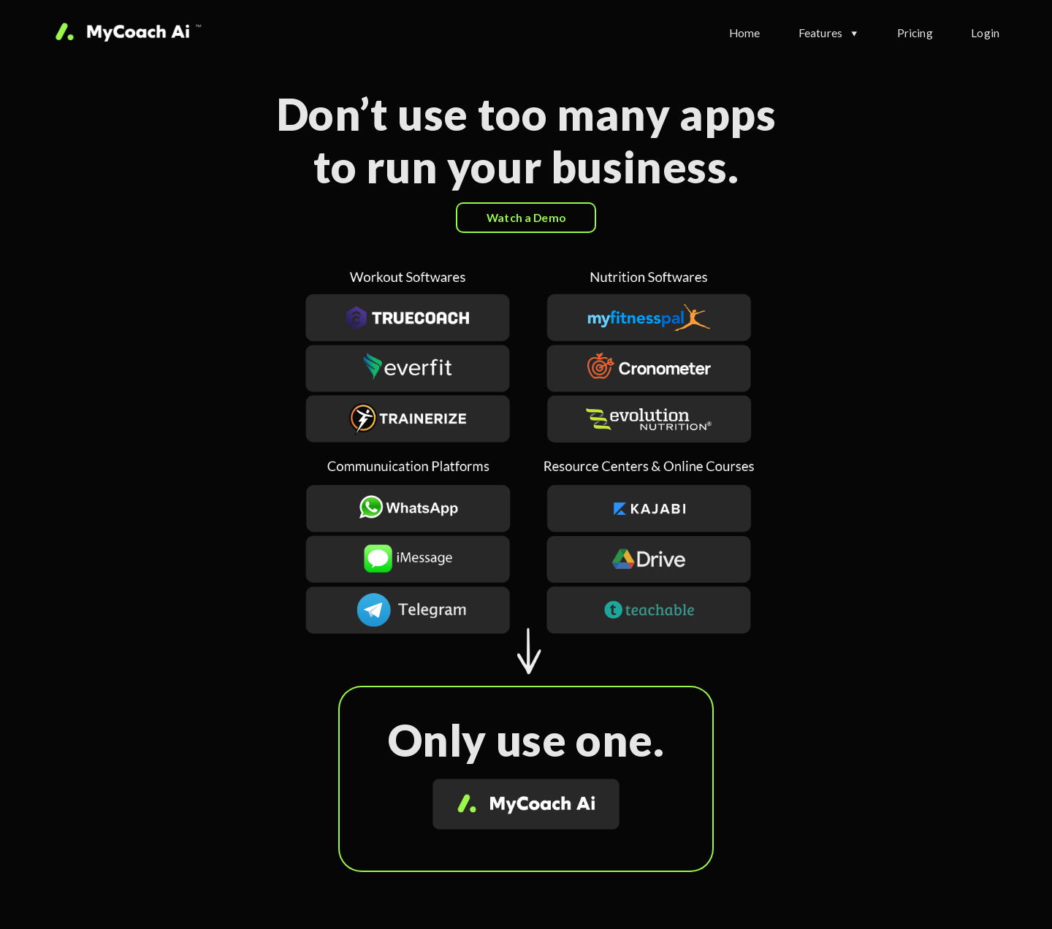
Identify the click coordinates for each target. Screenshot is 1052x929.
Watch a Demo (526, 217)
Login (985, 32)
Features (820, 32)
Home (745, 32)
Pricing (915, 32)
